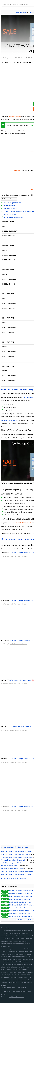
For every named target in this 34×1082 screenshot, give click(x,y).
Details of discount (10, 205)
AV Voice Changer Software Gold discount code (16, 857)
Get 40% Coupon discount (12, 203)
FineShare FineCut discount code (20, 902)
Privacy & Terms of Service (19, 987)
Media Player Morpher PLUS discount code (15, 863)
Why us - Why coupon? (11, 214)
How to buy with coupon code (13, 217)
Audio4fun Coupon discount (18, 556)
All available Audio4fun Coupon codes (14, 847)
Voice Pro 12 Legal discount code (20, 913)
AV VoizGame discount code (10, 866)
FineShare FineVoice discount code (20, 896)
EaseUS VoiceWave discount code (20, 893)
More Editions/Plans (10, 208)
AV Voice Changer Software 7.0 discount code (16, 854)
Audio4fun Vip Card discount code (12, 868)
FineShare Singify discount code (19, 899)
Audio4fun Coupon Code (9, 420)
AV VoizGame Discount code (20, 680)
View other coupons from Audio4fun (13, 878)
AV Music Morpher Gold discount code (13, 860)
